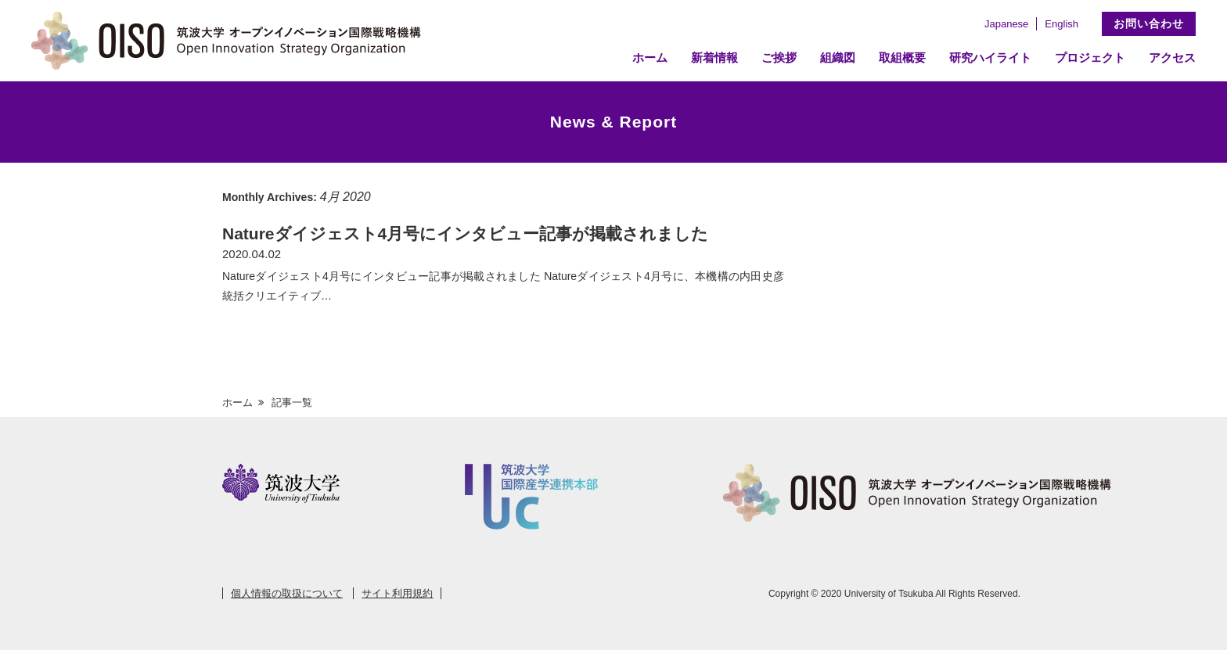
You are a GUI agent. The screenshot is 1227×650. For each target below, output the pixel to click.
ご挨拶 (779, 57)
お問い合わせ (1149, 23)
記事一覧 (292, 402)
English (1061, 24)
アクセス (1172, 57)
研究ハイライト (990, 57)
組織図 (837, 57)
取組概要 (902, 57)
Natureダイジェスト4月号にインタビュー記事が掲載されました (465, 233)
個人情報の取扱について (287, 593)
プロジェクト (1090, 57)
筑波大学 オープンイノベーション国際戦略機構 (230, 41)
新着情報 (714, 57)
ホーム (649, 57)
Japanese (1006, 24)
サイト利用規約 (397, 593)
